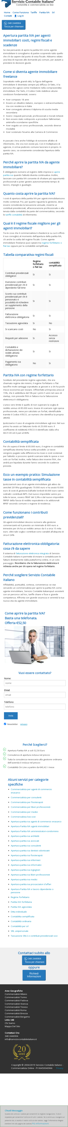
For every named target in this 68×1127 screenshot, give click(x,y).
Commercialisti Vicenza (16, 1003)
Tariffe (34, 12)
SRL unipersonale (19, 931)
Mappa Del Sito (12, 1026)
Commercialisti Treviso (16, 1007)
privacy (23, 724)
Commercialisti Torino (16, 997)
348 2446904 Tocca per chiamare (14, 24)
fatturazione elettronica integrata (32, 553)
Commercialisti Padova (16, 1000)
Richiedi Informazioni (34, 975)
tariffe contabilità (14, 214)
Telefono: (9, 702)
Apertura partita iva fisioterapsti (27, 855)
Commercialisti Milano (16, 994)
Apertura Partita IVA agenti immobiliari (30, 826)
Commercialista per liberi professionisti (30, 807)
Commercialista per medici (24, 811)
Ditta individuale (19, 911)
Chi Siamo (10, 1023)
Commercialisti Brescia (16, 1013)
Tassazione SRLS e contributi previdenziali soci (34, 935)
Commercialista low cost (23, 816)
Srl (53, 12)
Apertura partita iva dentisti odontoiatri (30, 850)
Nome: (7, 678)
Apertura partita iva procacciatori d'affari (31, 884)
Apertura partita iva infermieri (25, 860)
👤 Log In (19, 15)
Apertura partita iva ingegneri (25, 869)
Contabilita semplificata (22, 916)
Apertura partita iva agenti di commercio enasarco (36, 821)
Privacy (59, 1068)
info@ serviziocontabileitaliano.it (41, 24)
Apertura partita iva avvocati (25, 840)
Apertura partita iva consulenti (26, 845)
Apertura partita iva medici (24, 879)
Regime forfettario (20, 897)
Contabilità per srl (20, 926)
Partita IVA (44, 12)
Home (7, 12)
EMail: (7, 690)
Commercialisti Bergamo (17, 1016)
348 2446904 (34, 960)
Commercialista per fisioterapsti (27, 802)
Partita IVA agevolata (21, 906)
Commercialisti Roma (15, 1010)
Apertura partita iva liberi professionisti (30, 874)
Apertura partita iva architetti (25, 836)
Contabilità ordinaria (21, 921)
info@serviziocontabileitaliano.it (21, 1039)
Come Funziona (21, 12)
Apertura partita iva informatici (26, 864)
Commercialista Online (22, 1068)
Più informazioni (40, 1123)
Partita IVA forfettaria (21, 902)
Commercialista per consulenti (26, 797)
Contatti (8, 15)
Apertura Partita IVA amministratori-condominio (35, 831)
